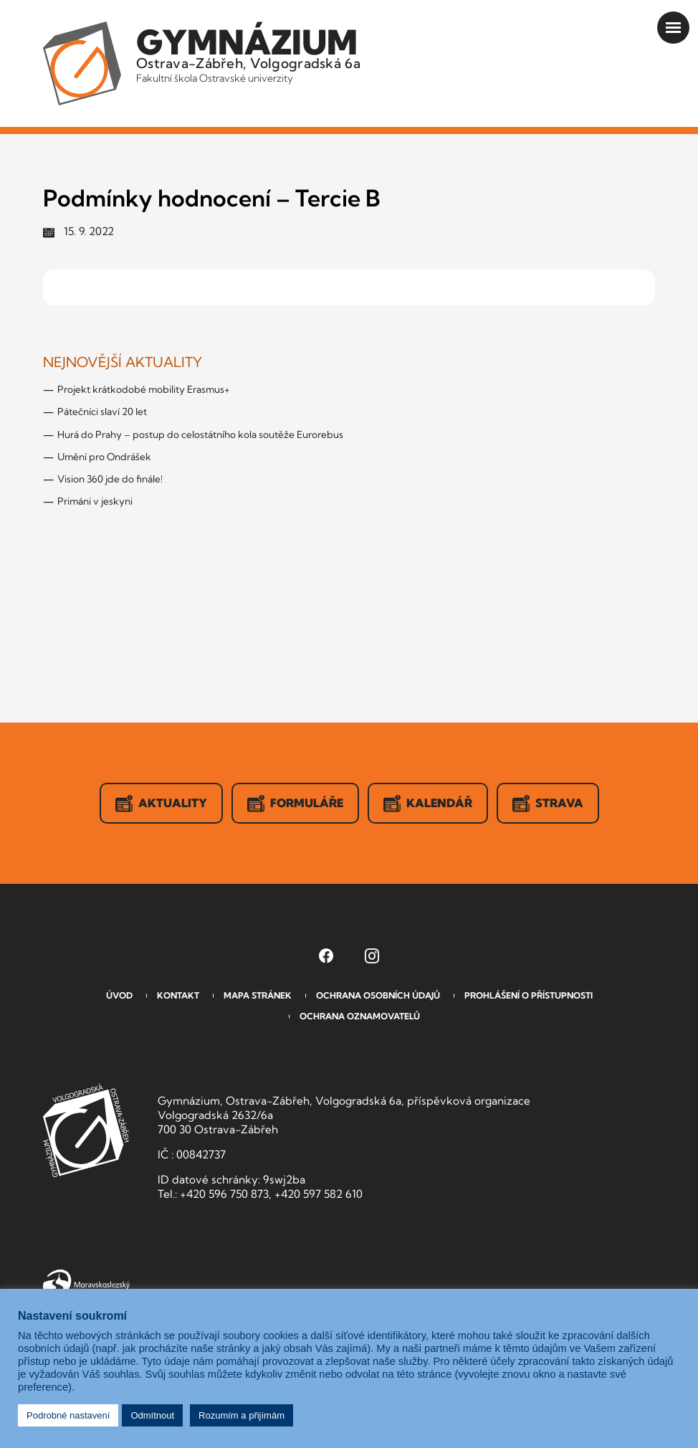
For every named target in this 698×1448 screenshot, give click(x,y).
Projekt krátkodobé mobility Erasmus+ (143, 389)
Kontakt (178, 995)
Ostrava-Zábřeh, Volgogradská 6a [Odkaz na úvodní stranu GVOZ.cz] (248, 53)
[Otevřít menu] (673, 27)
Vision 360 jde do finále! (110, 479)
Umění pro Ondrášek (104, 456)
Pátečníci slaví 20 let (102, 411)
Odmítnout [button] (152, 1415)
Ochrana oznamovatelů (360, 1016)
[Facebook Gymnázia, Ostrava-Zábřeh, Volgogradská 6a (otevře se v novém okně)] (326, 955)
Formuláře (295, 803)
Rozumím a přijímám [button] (242, 1415)
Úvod (119, 995)
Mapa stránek (258, 995)
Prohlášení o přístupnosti (528, 995)
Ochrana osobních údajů (378, 995)
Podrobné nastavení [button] (68, 1415)
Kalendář (427, 803)
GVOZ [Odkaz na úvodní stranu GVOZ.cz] (86, 1130)
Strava (547, 803)
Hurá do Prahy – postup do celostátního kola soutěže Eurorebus (200, 434)
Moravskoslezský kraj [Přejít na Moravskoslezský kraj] (86, 1283)
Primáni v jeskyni (95, 501)
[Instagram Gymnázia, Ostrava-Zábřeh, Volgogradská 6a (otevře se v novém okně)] (372, 955)
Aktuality (161, 803)
